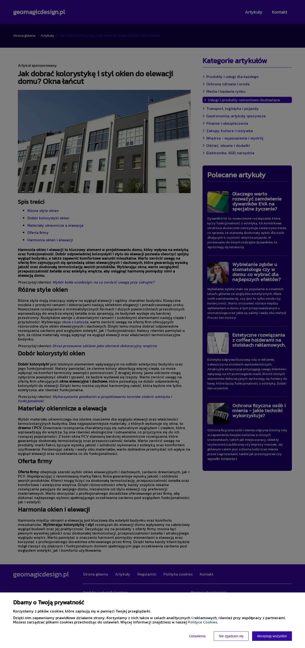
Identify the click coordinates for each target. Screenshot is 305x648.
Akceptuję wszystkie (272, 636)
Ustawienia (197, 636)
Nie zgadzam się (231, 636)
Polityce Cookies (202, 622)
